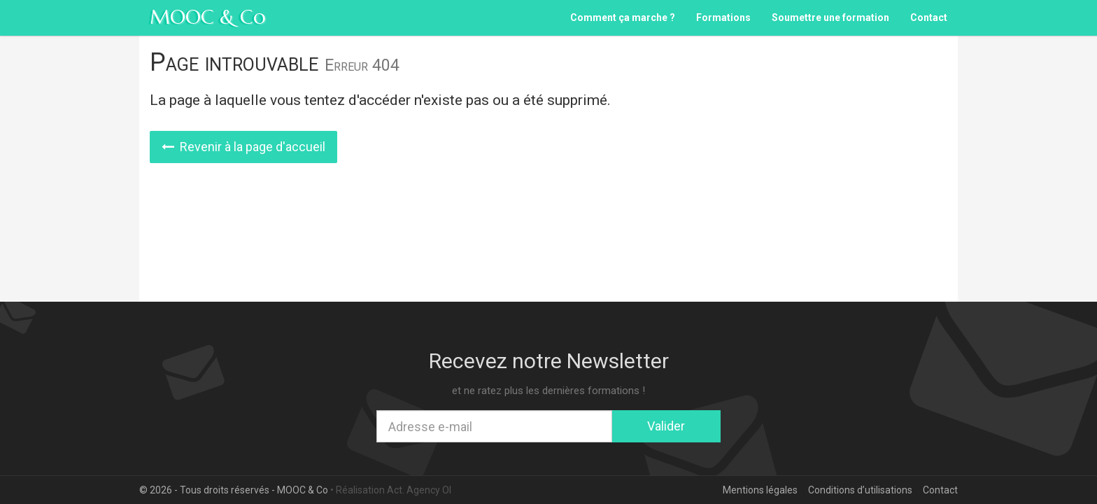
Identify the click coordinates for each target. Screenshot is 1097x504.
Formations (723, 17)
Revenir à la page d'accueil (243, 146)
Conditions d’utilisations (860, 490)
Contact (928, 17)
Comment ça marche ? (622, 17)
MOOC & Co (208, 17)
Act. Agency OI (419, 490)
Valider (666, 426)
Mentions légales (760, 490)
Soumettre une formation (830, 17)
